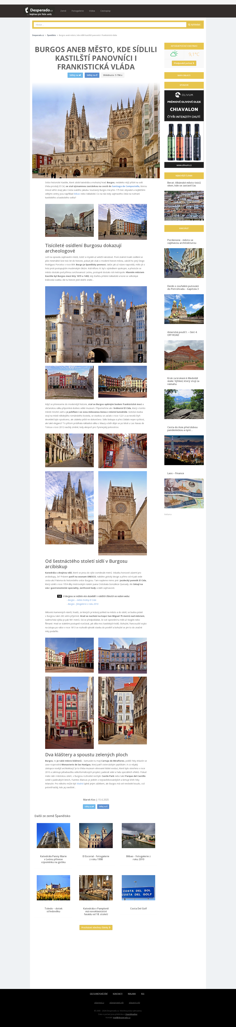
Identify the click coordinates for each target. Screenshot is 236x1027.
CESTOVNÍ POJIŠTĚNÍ (98, 993)
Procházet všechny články (95, 927)
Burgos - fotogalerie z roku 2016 (83, 603)
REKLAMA (132, 993)
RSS (142, 993)
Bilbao (77, 193)
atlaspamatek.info (117, 1002)
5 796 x (112, 75)
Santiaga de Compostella (125, 186)
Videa (92, 10)
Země (63, 10)
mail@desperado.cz (121, 1017)
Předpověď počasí (184, 63)
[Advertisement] (96, 962)
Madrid (80, 783)
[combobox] (110, 24)
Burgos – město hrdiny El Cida (82, 600)
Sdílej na (89, 806)
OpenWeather (131, 1014)
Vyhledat (194, 24)
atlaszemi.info (134, 1002)
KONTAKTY (118, 993)
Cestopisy (105, 10)
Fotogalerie (78, 10)
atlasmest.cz (99, 1002)
